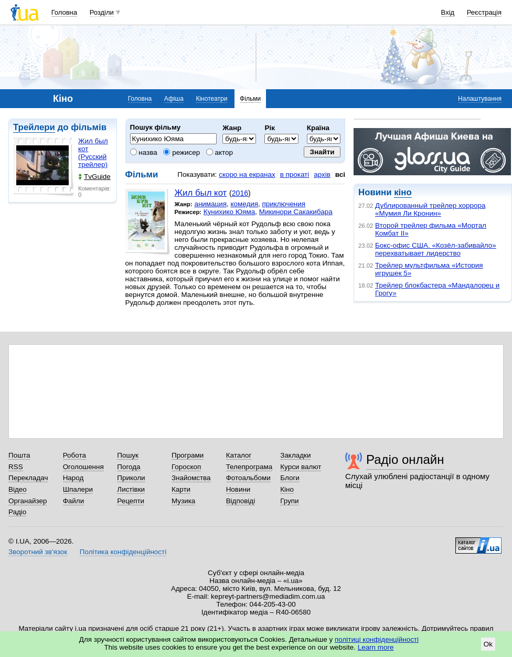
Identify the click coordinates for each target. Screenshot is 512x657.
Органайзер (27, 501)
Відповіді (240, 501)
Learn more (376, 647)
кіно (402, 192)
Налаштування (480, 98)
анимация (210, 204)
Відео (17, 489)
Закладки (295, 455)
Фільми (250, 98)
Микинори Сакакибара (296, 212)
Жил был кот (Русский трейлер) (93, 152)
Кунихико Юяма (229, 212)
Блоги (290, 478)
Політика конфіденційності (123, 552)
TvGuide (94, 177)
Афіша (174, 98)
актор (219, 152)
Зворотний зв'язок (37, 552)
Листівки (131, 489)
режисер (181, 152)
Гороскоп (186, 467)
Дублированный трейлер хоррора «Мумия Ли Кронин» (430, 209)
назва (143, 152)
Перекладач (28, 478)
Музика (183, 501)
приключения (283, 204)
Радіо (17, 512)
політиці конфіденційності (377, 639)
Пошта (19, 455)
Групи (289, 501)
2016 (240, 193)
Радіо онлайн (405, 459)
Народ (73, 478)
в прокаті (295, 174)
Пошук (127, 455)
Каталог (239, 455)
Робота (74, 455)
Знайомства (191, 478)
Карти (181, 489)
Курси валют (300, 467)
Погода (128, 467)
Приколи (131, 478)
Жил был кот (201, 193)
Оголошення (83, 467)
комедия (244, 204)
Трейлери (34, 127)
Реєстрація (484, 12)
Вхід (448, 12)
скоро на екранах (247, 174)
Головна (64, 12)
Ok (488, 644)
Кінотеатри (211, 98)
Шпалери (78, 489)
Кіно (287, 489)
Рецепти (130, 501)
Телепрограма (249, 467)
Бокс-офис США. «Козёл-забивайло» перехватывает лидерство (435, 249)
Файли (73, 501)
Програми (188, 455)
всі (340, 174)
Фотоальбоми (248, 478)
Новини (238, 489)
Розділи (102, 12)
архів (322, 174)
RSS (15, 467)
